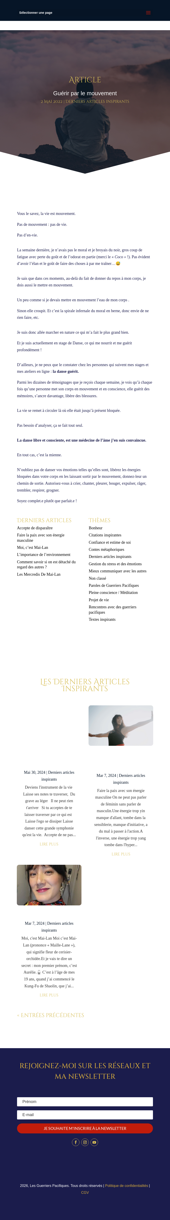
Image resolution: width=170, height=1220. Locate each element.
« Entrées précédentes (50, 1015)
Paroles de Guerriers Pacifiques (114, 585)
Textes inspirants (102, 619)
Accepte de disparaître (36, 528)
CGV (85, 1192)
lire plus (49, 844)
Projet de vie (99, 600)
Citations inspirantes (105, 535)
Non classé (97, 578)
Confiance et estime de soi (110, 542)
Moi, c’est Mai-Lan (32, 547)
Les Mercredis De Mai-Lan (38, 574)
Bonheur (95, 528)
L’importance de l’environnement (43, 554)
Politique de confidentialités (126, 1186)
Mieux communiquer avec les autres (118, 571)
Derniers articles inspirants (97, 101)
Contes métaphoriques (106, 549)
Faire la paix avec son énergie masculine (121, 761)
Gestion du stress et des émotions (115, 564)
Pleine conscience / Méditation (113, 592)
